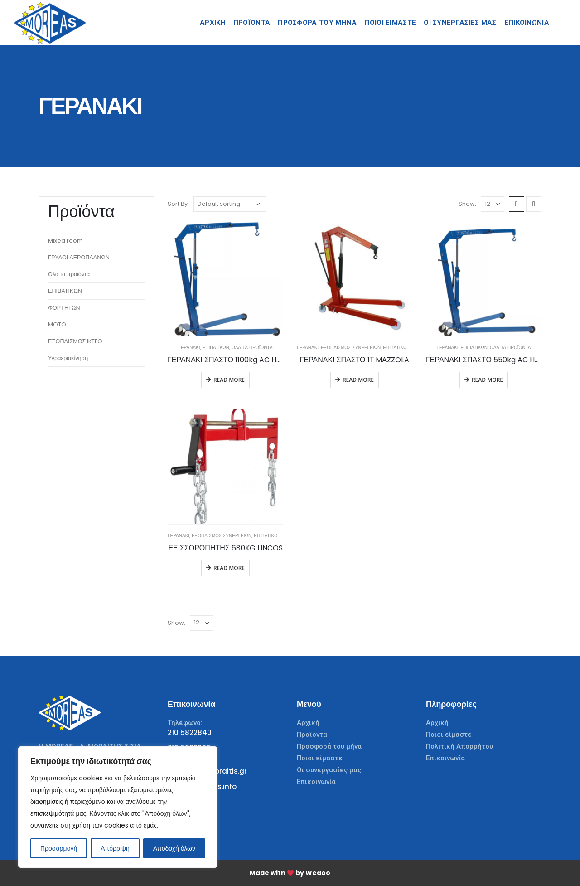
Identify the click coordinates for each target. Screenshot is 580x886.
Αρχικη (213, 23)
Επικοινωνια (526, 23)
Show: (467, 204)
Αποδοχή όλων (174, 848)
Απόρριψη (115, 848)
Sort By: (178, 204)
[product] (225, 278)
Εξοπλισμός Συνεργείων (351, 347)
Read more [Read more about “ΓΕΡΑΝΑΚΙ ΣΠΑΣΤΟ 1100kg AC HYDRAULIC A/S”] (229, 380)
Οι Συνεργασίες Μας (460, 23)
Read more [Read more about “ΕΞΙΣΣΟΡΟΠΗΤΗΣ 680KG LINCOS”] (229, 568)
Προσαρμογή (58, 848)
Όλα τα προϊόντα (252, 347)
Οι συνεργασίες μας (329, 770)
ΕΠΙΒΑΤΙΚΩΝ (216, 347)
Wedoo (317, 872)
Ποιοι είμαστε (320, 758)
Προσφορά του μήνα (317, 23)
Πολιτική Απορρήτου (459, 746)
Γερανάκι (189, 347)
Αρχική (308, 723)
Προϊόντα (251, 23)
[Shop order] (229, 204)
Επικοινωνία (316, 782)
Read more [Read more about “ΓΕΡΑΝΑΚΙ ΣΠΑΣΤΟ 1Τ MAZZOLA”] (358, 380)
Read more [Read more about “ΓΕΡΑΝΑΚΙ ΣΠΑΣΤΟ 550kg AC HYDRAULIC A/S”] (487, 380)
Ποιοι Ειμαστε (390, 23)
